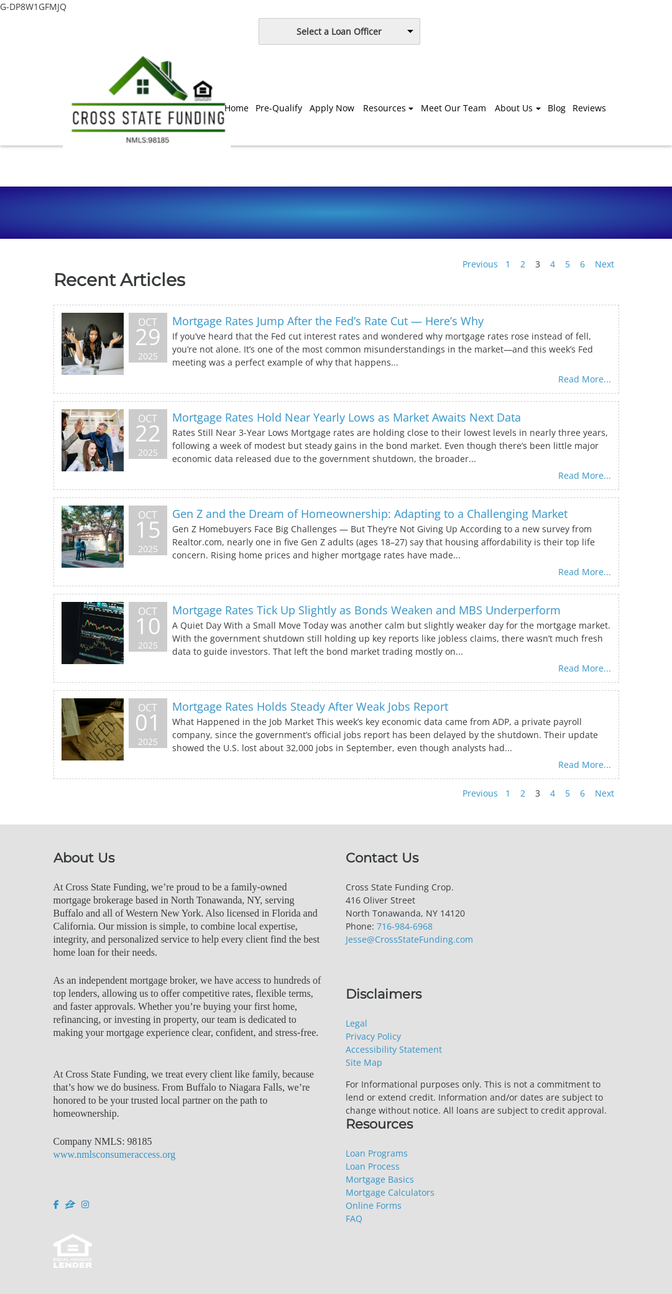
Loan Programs (377, 1153)
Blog (557, 108)
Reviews (589, 108)
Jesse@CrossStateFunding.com (409, 939)
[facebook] (57, 1204)
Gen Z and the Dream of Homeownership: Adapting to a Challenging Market (370, 513)
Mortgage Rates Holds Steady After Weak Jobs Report (310, 706)
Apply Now (332, 108)
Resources (384, 108)
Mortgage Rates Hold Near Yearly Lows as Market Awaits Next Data (346, 417)
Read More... (584, 379)
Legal (356, 1023)
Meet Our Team (453, 108)
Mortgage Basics (380, 1179)
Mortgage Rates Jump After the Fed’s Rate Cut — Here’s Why (328, 320)
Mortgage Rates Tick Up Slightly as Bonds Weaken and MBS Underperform (366, 610)
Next (604, 264)
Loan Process (373, 1166)
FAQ (354, 1218)
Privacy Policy (373, 1036)
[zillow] (70, 1204)
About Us (514, 108)
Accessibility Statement (394, 1049)
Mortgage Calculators (390, 1192)
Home (236, 108)
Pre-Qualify (278, 108)
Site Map (364, 1062)
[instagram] (85, 1204)
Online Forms (374, 1205)
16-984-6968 (407, 926)
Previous (480, 264)
